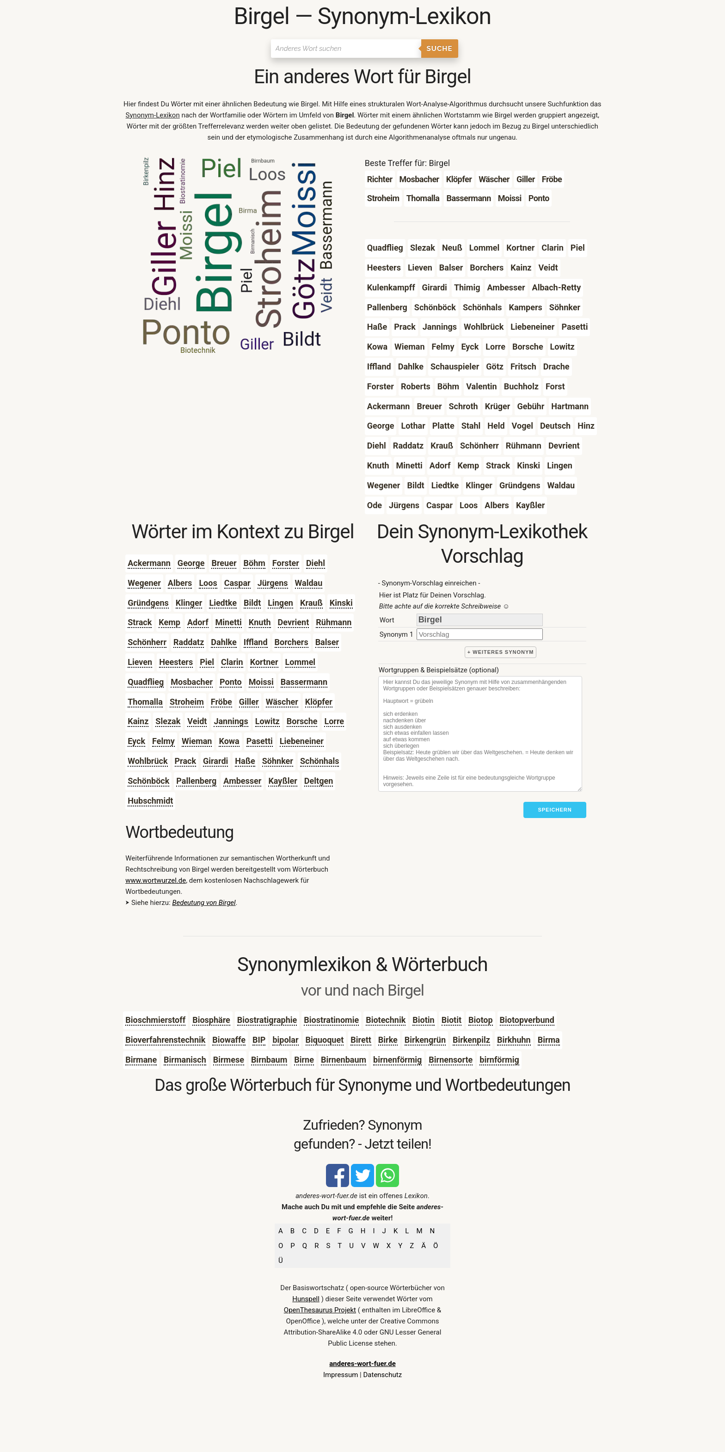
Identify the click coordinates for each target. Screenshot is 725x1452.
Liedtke (223, 603)
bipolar (285, 1040)
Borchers (291, 642)
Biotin (423, 1020)
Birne (304, 1059)
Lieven (140, 662)
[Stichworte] (480, 734)
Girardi (215, 761)
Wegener (144, 583)
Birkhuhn (514, 1040)
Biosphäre (211, 1020)
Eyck (136, 741)
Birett (360, 1040)
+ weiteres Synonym (500, 652)
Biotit (451, 1020)
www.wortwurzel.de (155, 880)
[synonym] (480, 634)
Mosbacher (192, 682)
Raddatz (188, 642)
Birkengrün (425, 1040)
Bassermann (304, 682)
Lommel (300, 662)
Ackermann (149, 563)
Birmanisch (185, 1059)
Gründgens (148, 603)
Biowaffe (229, 1040)
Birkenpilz (471, 1040)
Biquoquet (325, 1040)
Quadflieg (146, 682)
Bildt (252, 603)
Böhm (254, 563)
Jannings (231, 721)
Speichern (554, 809)
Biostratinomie (331, 1020)
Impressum (340, 1375)
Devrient (293, 622)
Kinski (341, 603)
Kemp (169, 622)
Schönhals (319, 761)
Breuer (223, 563)
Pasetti (259, 741)
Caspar (237, 583)
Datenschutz (382, 1375)
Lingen (280, 603)
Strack (140, 622)
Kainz (138, 721)
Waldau (309, 583)
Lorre (334, 721)
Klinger (189, 603)
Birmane (141, 1059)
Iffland (256, 642)
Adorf (198, 622)
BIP (258, 1040)
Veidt (197, 721)
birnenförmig (397, 1059)
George (191, 563)
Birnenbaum (343, 1059)
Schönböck (148, 781)
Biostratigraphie (267, 1020)
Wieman (197, 741)
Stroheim (187, 702)
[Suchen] (346, 48)
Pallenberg (196, 781)
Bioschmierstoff (155, 1020)
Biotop (480, 1020)
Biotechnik (386, 1020)
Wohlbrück (147, 761)
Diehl (315, 563)
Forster (285, 563)
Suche (440, 48)
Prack (186, 761)
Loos (208, 583)
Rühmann (333, 622)
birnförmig (499, 1059)
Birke (388, 1040)
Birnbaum (269, 1059)
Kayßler (282, 781)
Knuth (260, 622)
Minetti (228, 622)
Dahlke (223, 642)
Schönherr (147, 642)
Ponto (231, 682)
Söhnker (277, 761)
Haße (245, 761)
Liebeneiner (302, 741)
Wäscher (282, 702)
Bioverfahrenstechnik (165, 1040)
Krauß (311, 603)
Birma (549, 1040)
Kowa (229, 741)
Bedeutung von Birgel (203, 902)
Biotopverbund (527, 1020)
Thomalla (145, 702)
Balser (327, 642)
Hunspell (305, 1299)
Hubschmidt (150, 801)
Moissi (261, 682)
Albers (180, 583)
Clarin (232, 662)
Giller (249, 702)
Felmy (163, 741)
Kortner (264, 662)
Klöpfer (318, 702)
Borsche (302, 721)
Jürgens (273, 583)
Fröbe (221, 702)
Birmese (228, 1059)
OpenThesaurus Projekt (320, 1310)
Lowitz (267, 721)
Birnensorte (451, 1059)
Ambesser (242, 781)
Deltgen (318, 781)
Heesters (176, 662)
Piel (207, 662)
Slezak (167, 721)
